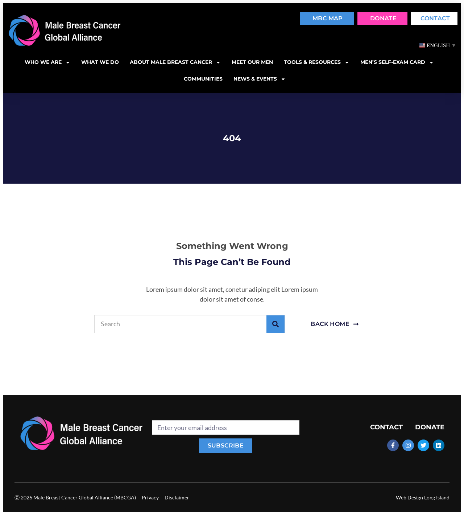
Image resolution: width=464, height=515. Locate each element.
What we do (100, 62)
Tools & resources (316, 62)
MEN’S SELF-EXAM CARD (397, 62)
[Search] (275, 324)
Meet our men (252, 62)
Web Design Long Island (423, 497)
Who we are (47, 62)
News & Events (259, 79)
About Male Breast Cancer (175, 62)
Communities (203, 78)
